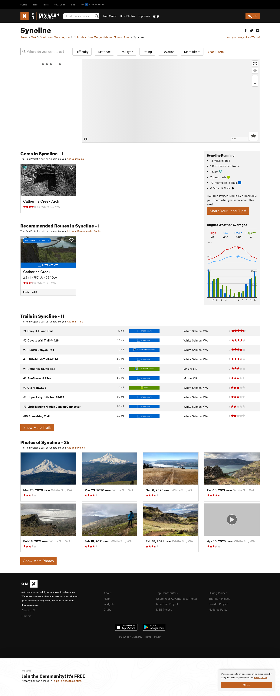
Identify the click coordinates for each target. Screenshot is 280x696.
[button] (246, 30)
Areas (24, 37)
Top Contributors (167, 593)
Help (107, 598)
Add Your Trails (75, 321)
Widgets (109, 604)
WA (33, 37)
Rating (147, 52)
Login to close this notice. (67, 680)
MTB (35, 4)
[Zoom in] (255, 78)
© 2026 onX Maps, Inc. (130, 636)
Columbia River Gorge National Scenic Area (102, 37)
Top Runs (144, 16)
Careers (26, 616)
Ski (73, 4)
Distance (104, 52)
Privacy (157, 636)
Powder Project (218, 604)
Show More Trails (37, 427)
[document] (246, 680)
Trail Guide (110, 16)
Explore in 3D (30, 292)
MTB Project (164, 609)
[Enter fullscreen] (255, 63)
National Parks (218, 609)
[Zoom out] (255, 83)
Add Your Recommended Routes (84, 231)
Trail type (126, 52)
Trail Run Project (219, 598)
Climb (24, 4)
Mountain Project (167, 604)
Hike (46, 4)
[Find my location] (255, 71)
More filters (192, 52)
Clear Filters (215, 52)
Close (246, 685)
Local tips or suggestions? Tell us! (242, 37)
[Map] (171, 100)
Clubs (107, 609)
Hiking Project (218, 593)
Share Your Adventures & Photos (176, 598)
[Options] (253, 136)
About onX (28, 610)
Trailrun (60, 4)
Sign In (252, 16)
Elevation (168, 52)
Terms (148, 636)
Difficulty (82, 52)
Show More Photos (38, 561)
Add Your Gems (75, 158)
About (107, 593)
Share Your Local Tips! (228, 211)
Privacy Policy (260, 677)
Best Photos (127, 16)
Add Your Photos (76, 447)
